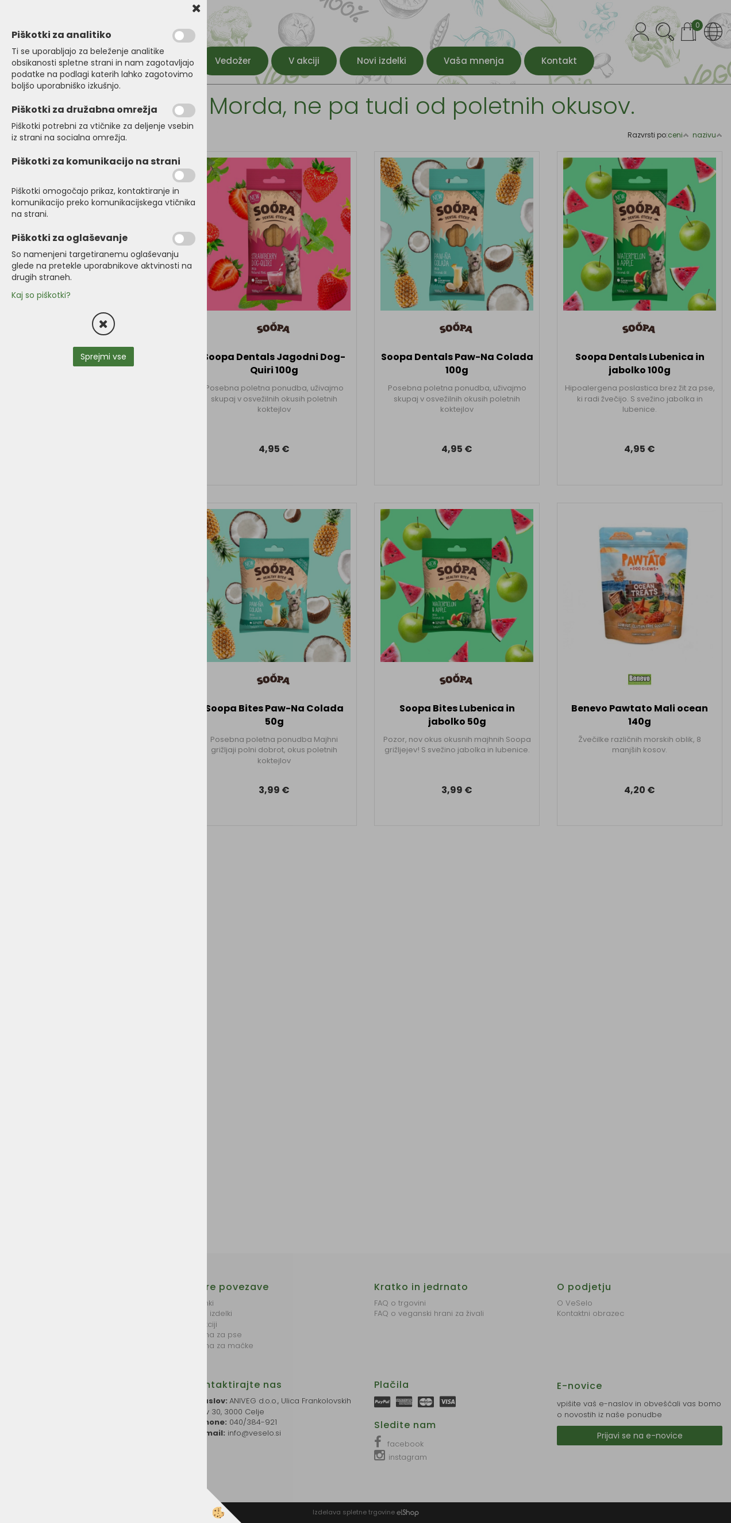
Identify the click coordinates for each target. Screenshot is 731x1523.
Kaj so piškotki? (41, 295)
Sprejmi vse (103, 356)
